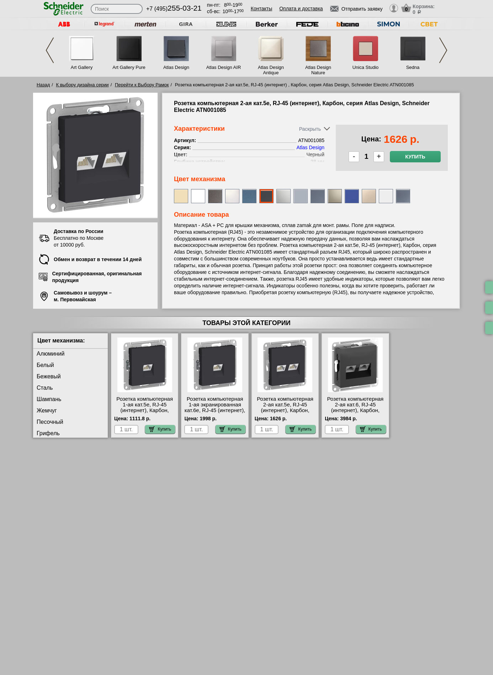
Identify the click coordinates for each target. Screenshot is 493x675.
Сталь (45, 388)
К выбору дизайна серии (82, 84)
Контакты (261, 8)
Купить (415, 157)
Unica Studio (365, 67)
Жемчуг (47, 410)
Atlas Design (176, 67)
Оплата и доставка (301, 8)
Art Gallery (81, 67)
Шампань (49, 399)
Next (443, 50)
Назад (43, 84)
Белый (45, 365)
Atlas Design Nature (318, 70)
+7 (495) (174, 9)
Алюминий (50, 354)
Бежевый (49, 376)
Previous (50, 50)
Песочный (50, 422)
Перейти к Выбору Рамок (142, 84)
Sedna (413, 67)
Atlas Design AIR (223, 67)
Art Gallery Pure (128, 67)
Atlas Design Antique (271, 70)
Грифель (48, 433)
